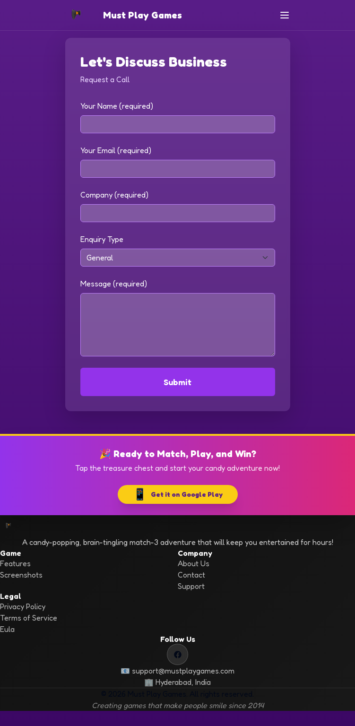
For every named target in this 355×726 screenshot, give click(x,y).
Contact (191, 574)
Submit (177, 382)
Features (15, 563)
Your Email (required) (115, 150)
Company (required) (114, 194)
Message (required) (113, 283)
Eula (7, 629)
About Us (193, 563)
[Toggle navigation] (284, 15)
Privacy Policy (22, 606)
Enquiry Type (101, 239)
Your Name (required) (116, 106)
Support (191, 586)
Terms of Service (28, 617)
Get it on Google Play (178, 494)
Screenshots (21, 574)
